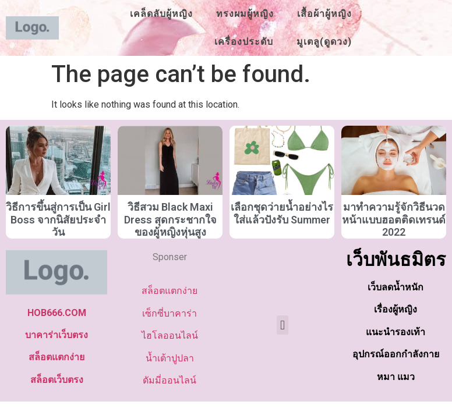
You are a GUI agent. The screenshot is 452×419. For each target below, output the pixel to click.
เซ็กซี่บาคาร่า (169, 313)
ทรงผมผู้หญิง (245, 13)
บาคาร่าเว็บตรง (56, 334)
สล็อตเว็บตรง (56, 379)
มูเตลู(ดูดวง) (324, 41)
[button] (282, 325)
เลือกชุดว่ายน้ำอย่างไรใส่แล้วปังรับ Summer (282, 213)
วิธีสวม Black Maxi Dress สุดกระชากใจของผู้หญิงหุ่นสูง (170, 219)
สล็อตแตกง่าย (56, 357)
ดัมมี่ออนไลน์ (169, 380)
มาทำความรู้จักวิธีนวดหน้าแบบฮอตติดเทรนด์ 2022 (394, 219)
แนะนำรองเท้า (395, 332)
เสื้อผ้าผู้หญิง (324, 13)
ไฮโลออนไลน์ (170, 335)
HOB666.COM (56, 312)
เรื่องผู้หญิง (395, 309)
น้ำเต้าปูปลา (170, 358)
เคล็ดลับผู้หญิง (161, 13)
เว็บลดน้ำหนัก (395, 287)
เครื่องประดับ (243, 41)
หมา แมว (396, 376)
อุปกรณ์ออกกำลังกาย (395, 354)
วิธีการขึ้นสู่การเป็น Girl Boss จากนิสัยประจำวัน (58, 219)
